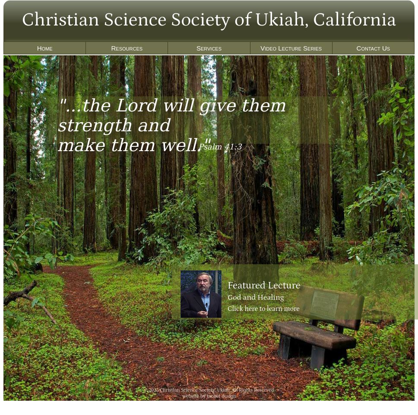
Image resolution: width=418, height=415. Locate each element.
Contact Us (373, 48)
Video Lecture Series (291, 48)
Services (209, 48)
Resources (126, 48)
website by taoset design (209, 396)
